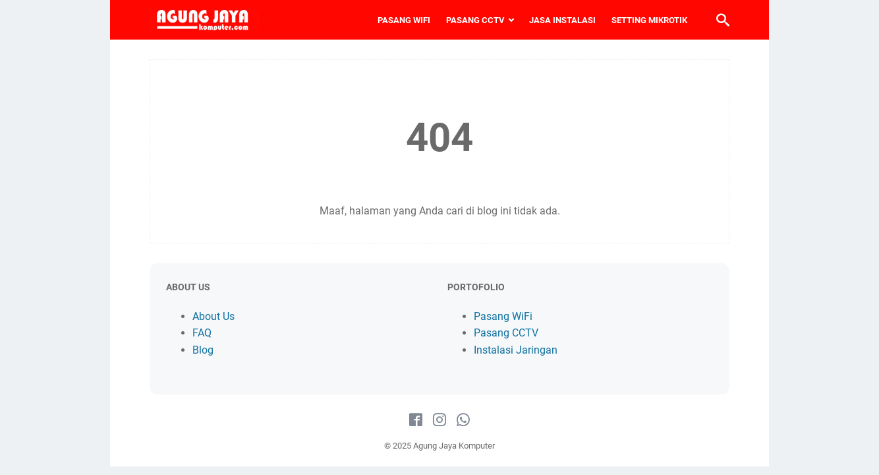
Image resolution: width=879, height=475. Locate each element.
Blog (202, 350)
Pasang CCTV (506, 333)
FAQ (202, 333)
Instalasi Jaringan (515, 350)
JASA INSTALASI (562, 20)
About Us (213, 316)
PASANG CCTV (475, 20)
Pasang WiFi (503, 316)
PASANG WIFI (404, 20)
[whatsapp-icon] (463, 420)
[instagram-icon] (439, 420)
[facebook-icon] (416, 420)
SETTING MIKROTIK (649, 20)
